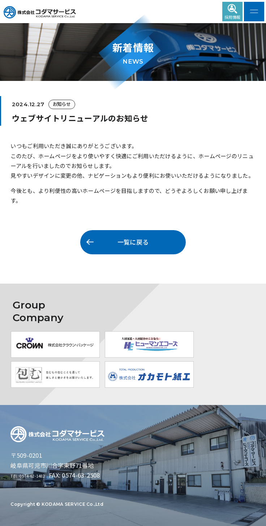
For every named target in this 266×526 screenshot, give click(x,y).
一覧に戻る (133, 241)
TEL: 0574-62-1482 (36, 475)
